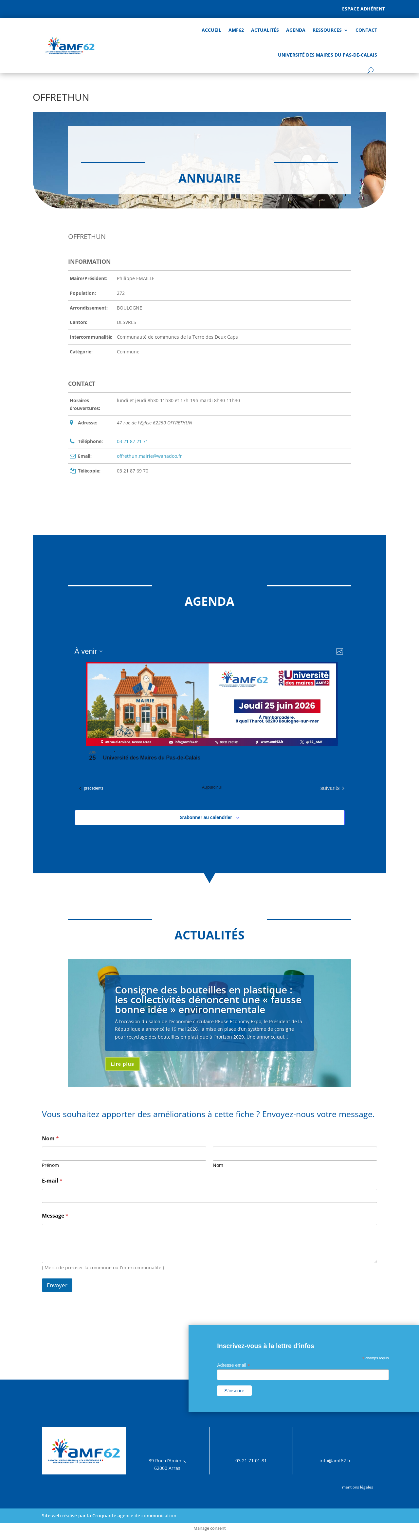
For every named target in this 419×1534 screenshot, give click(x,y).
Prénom (50, 1165)
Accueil (211, 30)
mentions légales (357, 1487)
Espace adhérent (363, 9)
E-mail (52, 1181)
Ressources (327, 30)
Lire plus (123, 1064)
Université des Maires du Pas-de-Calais (327, 55)
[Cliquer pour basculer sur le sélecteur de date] (88, 651)
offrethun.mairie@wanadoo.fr (149, 456)
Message (55, 1216)
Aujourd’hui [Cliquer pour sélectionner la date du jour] (212, 787)
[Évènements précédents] (91, 788)
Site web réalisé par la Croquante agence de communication (109, 1515)
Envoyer (57, 1285)
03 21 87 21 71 (132, 441)
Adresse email (233, 1365)
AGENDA (295, 30)
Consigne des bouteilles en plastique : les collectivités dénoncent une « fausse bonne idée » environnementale (208, 999)
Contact (366, 30)
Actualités (265, 30)
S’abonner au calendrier (206, 817)
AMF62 (236, 30)
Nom (218, 1165)
